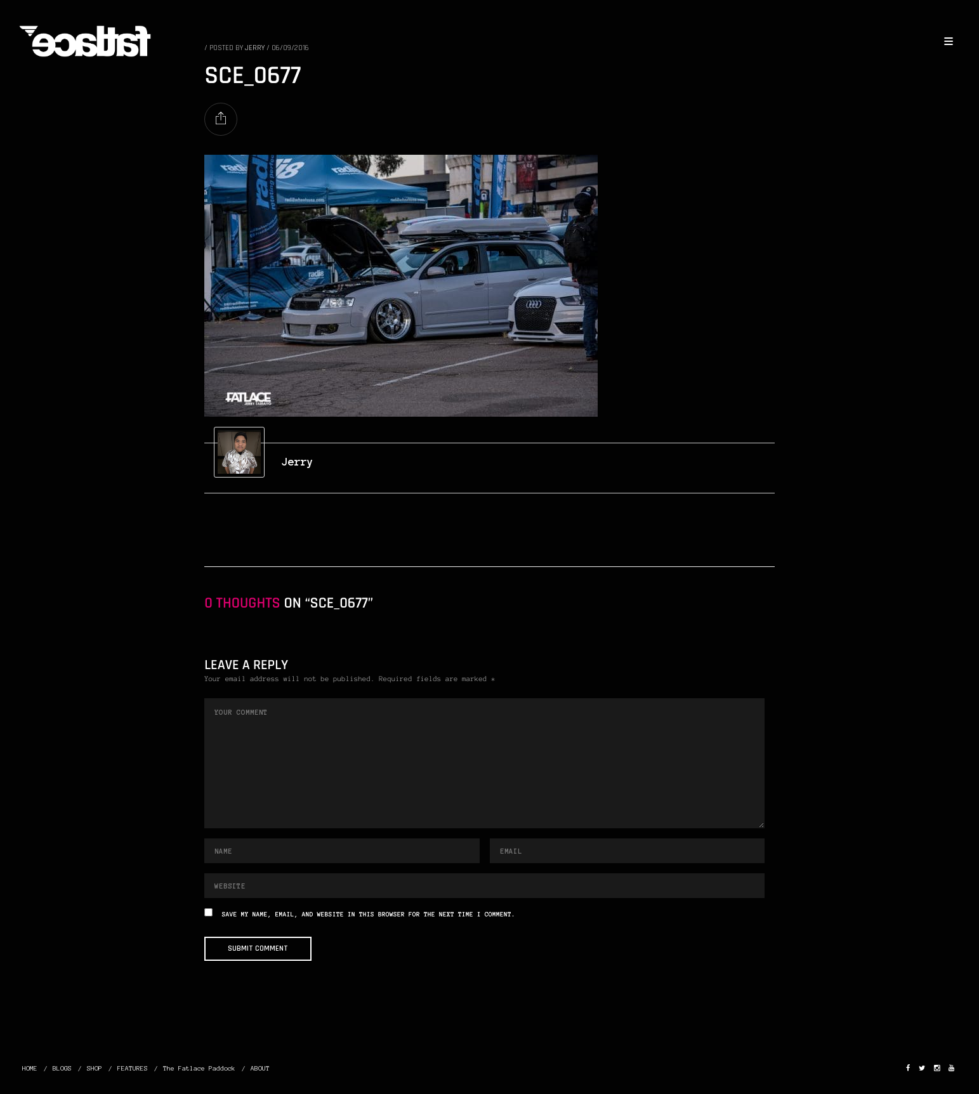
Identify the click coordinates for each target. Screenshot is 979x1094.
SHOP (94, 1068)
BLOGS (62, 1068)
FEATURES (132, 1068)
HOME (29, 1068)
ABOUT (260, 1068)
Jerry (297, 461)
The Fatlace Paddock (199, 1068)
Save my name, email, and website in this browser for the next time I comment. (368, 914)
